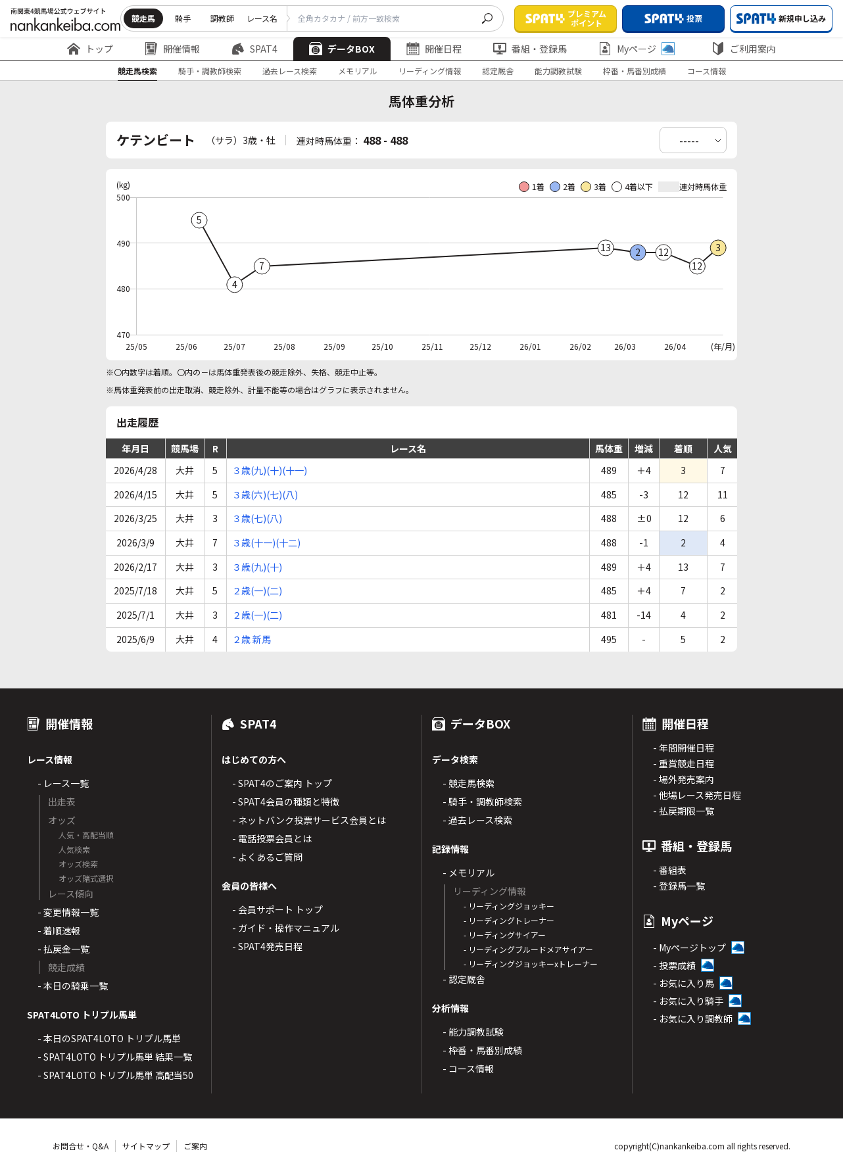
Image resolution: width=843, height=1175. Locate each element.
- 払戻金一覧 (63, 948)
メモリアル (357, 70)
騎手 (183, 18)
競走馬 (143, 18)
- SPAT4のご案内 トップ (282, 783)
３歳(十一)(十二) (266, 542)
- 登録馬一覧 (679, 885)
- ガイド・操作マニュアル (285, 927)
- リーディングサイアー (505, 934)
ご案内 (195, 1145)
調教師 (222, 18)
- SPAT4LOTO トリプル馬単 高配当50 (115, 1075)
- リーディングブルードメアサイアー (528, 949)
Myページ (636, 48)
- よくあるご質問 (267, 856)
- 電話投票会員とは (272, 838)
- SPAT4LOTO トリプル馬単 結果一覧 (114, 1056)
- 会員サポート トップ (277, 909)
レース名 (262, 18)
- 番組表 (669, 869)
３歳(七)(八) (257, 518)
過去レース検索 (289, 70)
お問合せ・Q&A (80, 1145)
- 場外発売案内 (683, 779)
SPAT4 (254, 48)
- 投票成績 (674, 965)
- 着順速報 (58, 930)
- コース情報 (468, 1068)
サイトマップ (146, 1145)
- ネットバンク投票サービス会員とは (309, 820)
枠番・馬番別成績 (634, 70)
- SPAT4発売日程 (267, 946)
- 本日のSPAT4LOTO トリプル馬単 (109, 1038)
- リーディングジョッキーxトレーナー (531, 963)
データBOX (342, 48)
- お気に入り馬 (683, 983)
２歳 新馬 (251, 639)
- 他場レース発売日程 (697, 795)
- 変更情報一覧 (68, 912)
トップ (90, 48)
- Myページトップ (689, 947)
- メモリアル (468, 872)
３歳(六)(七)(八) (265, 494)
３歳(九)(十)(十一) (269, 470)
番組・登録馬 (530, 48)
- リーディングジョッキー (509, 905)
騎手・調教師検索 (209, 70)
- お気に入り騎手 (688, 1000)
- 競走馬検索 (468, 783)
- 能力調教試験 (473, 1031)
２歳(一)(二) (257, 590)
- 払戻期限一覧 (683, 810)
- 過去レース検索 (477, 820)
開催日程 (434, 48)
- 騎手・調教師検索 (482, 801)
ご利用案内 (743, 48)
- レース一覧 (63, 783)
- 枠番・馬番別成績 (482, 1050)
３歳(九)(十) (257, 566)
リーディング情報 (429, 70)
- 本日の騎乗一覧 (72, 985)
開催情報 (172, 48)
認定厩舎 (498, 70)
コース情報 (706, 70)
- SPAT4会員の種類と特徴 (285, 801)
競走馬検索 (137, 70)
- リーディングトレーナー (509, 920)
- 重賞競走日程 (683, 763)
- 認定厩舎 (464, 979)
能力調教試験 (558, 70)
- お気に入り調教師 (693, 1018)
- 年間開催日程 (683, 747)
